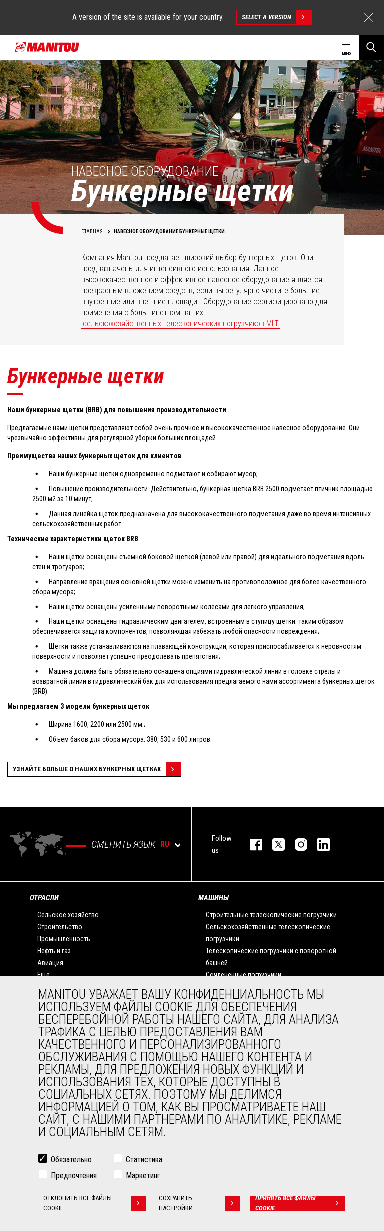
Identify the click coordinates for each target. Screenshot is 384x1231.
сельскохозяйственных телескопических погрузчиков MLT (181, 323)
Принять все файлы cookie (301, 1203)
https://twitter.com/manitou (273, 844)
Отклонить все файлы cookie (95, 1203)
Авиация (51, 963)
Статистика (144, 1159)
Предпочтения (74, 1175)
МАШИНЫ (213, 897)
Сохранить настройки (199, 1203)
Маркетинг (143, 1175)
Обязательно (71, 1159)
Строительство (60, 927)
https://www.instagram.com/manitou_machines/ (296, 844)
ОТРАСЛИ (44, 897)
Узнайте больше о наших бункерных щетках (97, 769)
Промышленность (64, 939)
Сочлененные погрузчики (244, 975)
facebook (251, 844)
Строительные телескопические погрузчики (271, 915)
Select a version (277, 17)
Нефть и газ (54, 951)
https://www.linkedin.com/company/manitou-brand (319, 844)
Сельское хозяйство (68, 915)
